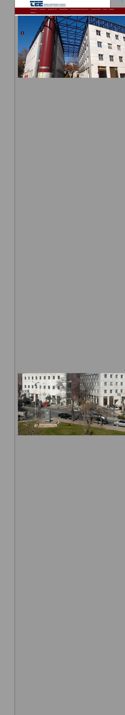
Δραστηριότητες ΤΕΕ (52, 9)
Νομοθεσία (111, 9)
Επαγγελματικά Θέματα (96, 9)
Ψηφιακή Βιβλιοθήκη (63, 9)
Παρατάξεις (33, 12)
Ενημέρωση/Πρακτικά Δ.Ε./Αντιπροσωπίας (79, 9)
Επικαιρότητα (42, 9)
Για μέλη (105, 9)
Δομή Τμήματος (34, 9)
